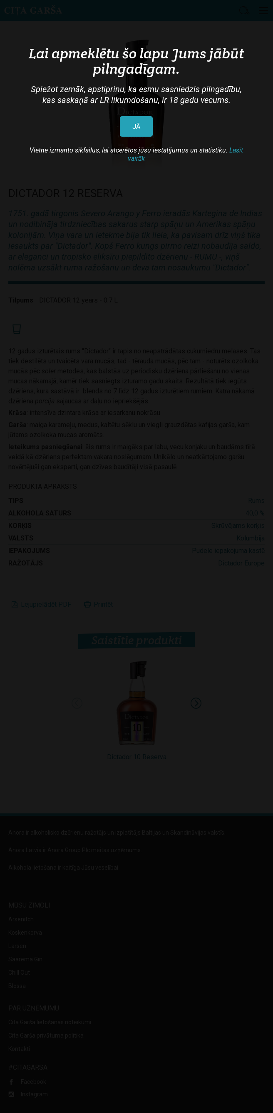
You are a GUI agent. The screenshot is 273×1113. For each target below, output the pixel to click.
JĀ (136, 126)
